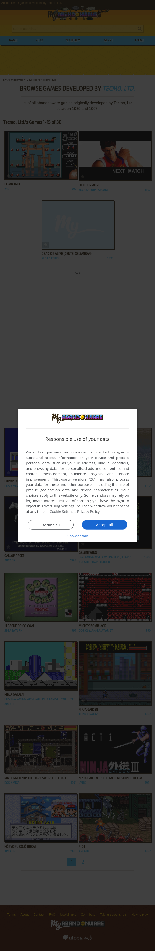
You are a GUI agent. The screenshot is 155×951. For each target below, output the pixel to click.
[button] (77, 536)
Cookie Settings (62, 511)
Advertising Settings (57, 506)
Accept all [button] (104, 524)
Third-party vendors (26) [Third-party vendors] (73, 479)
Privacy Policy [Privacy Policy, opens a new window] (88, 511)
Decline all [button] (51, 524)
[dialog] (77, 475)
